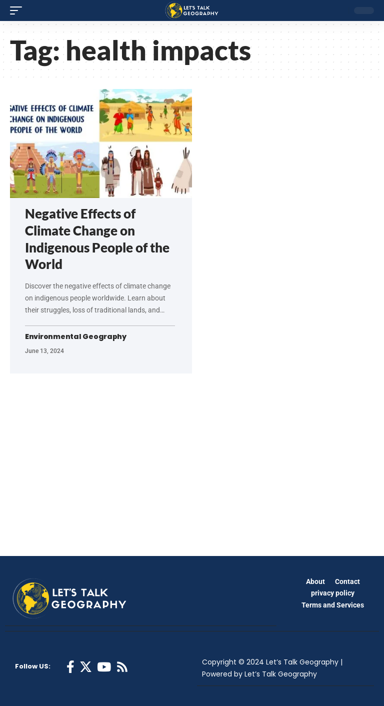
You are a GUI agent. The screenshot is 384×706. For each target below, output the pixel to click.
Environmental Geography (75, 336)
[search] (338, 11)
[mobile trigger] (18, 10)
